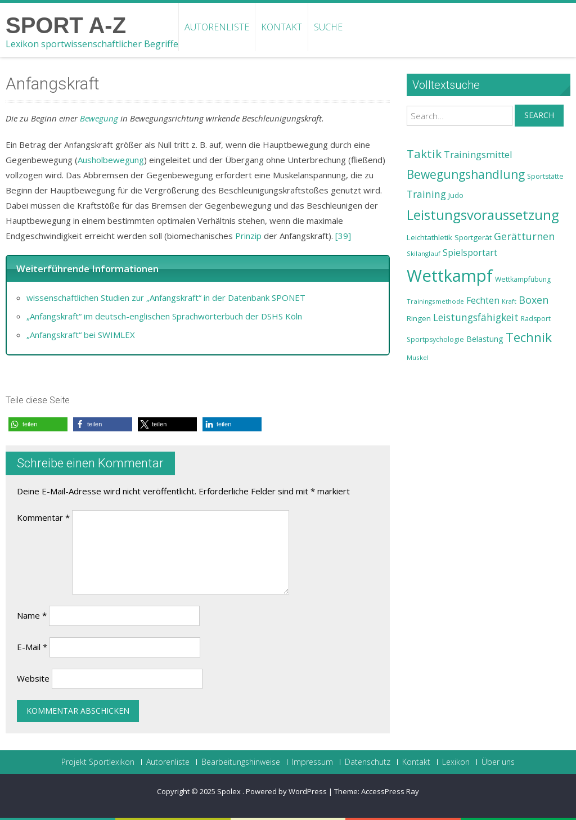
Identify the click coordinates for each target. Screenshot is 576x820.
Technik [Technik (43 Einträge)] (529, 337)
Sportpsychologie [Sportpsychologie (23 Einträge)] (435, 339)
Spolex (229, 791)
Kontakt (281, 27)
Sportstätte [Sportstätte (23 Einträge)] (545, 176)
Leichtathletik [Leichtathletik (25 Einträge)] (429, 237)
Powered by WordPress (286, 791)
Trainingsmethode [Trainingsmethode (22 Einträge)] (435, 301)
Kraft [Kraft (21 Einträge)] (509, 301)
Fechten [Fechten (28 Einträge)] (483, 301)
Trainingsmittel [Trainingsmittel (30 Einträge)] (478, 154)
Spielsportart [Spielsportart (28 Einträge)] (470, 253)
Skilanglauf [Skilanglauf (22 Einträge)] (423, 253)
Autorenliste (216, 27)
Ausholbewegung (111, 159)
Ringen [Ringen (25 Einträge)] (419, 318)
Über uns (498, 762)
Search (539, 115)
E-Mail (32, 646)
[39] (343, 235)
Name (32, 615)
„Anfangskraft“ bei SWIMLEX (80, 334)
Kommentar (43, 517)
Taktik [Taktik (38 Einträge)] (424, 153)
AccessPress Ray (390, 791)
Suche (328, 27)
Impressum (312, 762)
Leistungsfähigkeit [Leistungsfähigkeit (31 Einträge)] (476, 317)
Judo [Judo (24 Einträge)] (456, 195)
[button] (38, 424)
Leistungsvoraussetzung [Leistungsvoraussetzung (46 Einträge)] (483, 215)
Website (33, 678)
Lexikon (456, 762)
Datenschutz (367, 762)
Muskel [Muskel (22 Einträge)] (418, 357)
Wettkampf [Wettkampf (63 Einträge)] (450, 275)
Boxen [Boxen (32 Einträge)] (533, 300)
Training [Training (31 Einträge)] (426, 194)
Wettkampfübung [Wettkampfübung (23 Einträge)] (523, 279)
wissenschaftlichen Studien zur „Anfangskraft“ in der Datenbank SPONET (165, 297)
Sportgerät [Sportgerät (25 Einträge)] (473, 237)
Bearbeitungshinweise (240, 762)
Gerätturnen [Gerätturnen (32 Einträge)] (524, 236)
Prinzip (248, 235)
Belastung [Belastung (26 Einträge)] (484, 339)
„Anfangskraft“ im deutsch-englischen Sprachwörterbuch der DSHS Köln (164, 316)
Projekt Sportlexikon (97, 762)
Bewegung (99, 118)
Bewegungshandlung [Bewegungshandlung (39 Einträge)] (466, 174)
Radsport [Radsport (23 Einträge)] (536, 318)
